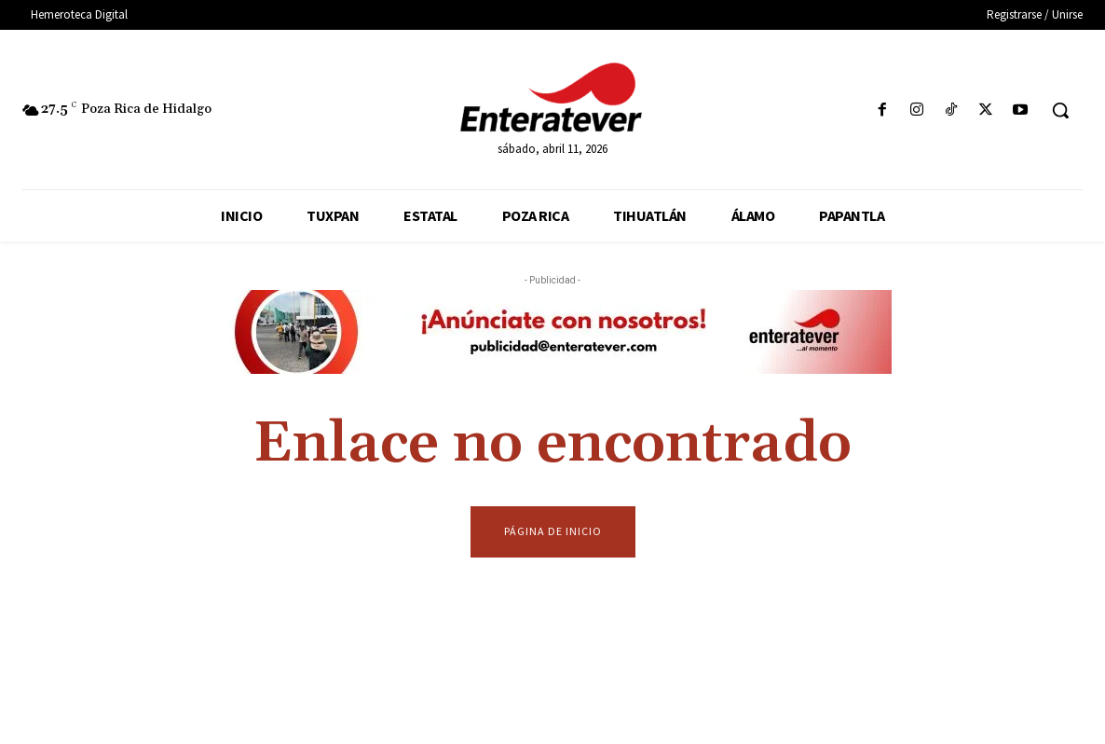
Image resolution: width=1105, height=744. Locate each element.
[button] (1060, 110)
